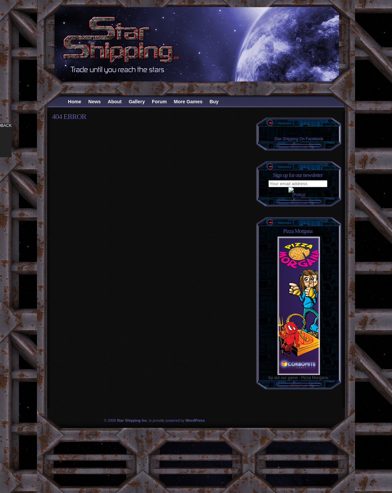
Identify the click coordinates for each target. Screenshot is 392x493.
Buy (213, 101)
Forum (159, 101)
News (94, 101)
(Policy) (298, 195)
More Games (188, 101)
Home (74, 101)
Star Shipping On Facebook (298, 139)
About (115, 101)
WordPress (195, 420)
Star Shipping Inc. (132, 420)
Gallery (137, 101)
